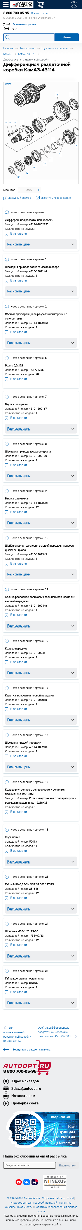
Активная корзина (24, 24)
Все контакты (39, 13)
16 (57, 94)
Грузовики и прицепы (55, 48)
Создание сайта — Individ (58, 1198)
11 (52, 139)
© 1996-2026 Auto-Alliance (23, 1198)
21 (6, 122)
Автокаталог (27, 48)
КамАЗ (7, 53)
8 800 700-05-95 (20, 1071)
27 (18, 176)
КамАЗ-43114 (26, 53)
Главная (8, 48)
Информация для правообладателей (33, 1202)
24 (15, 122)
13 (44, 163)
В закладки (16, 233)
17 (70, 94)
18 (27, 172)
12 (50, 159)
